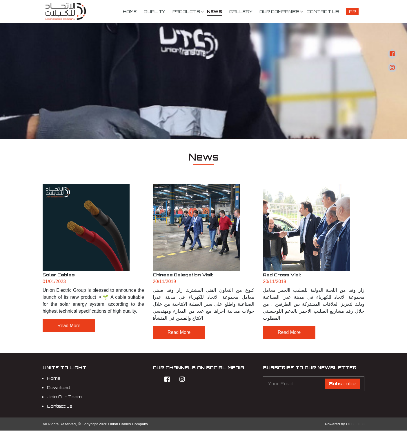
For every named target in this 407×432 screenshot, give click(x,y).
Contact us (323, 11)
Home (130, 11)
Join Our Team (64, 398)
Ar (352, 11)
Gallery (240, 11)
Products (186, 11)
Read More (68, 325)
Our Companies (279, 11)
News (214, 11)
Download (58, 388)
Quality (154, 11)
